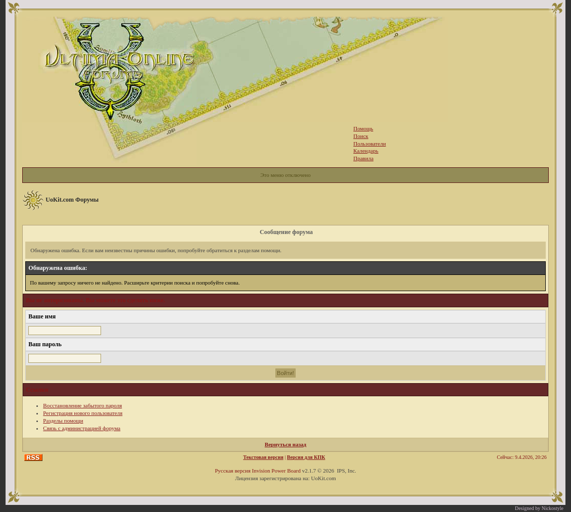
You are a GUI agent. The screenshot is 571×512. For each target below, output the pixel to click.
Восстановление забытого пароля (82, 405)
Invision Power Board (276, 471)
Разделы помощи (63, 420)
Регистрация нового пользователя (82, 413)
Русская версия (233, 471)
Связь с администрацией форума (81, 428)
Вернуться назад (285, 444)
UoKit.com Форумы (72, 199)
